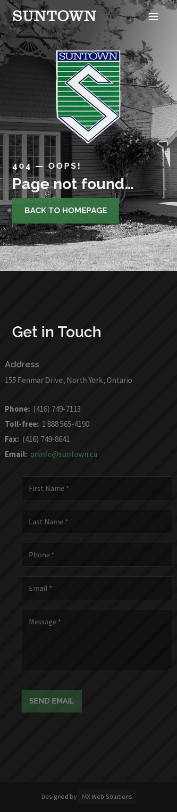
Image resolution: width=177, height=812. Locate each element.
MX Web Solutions (107, 796)
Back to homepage (63, 210)
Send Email (55, 700)
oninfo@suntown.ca (60, 454)
